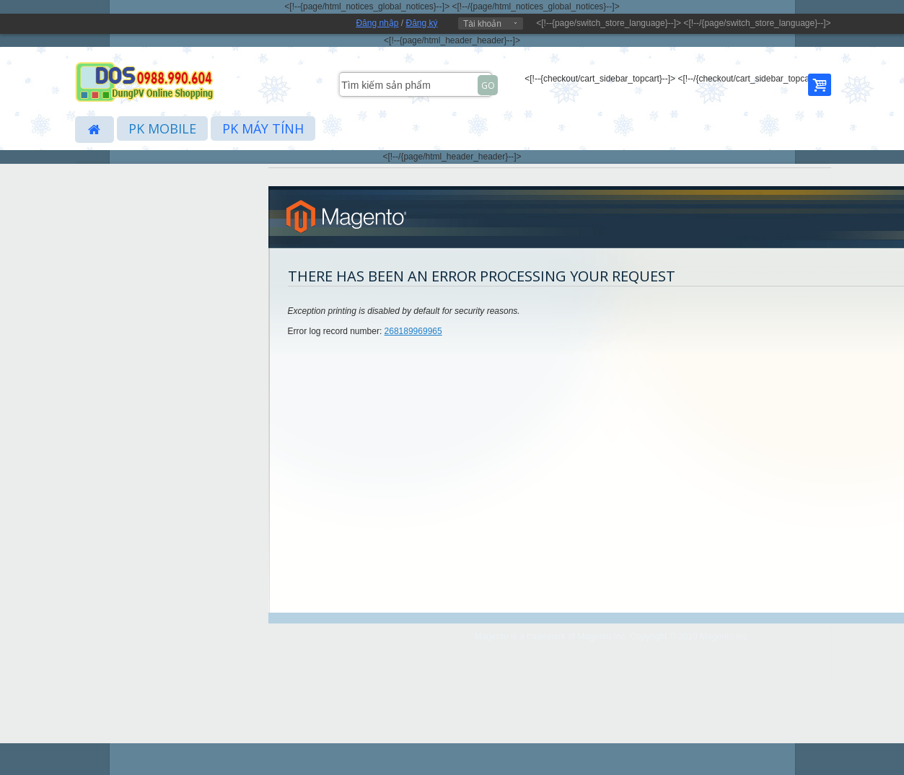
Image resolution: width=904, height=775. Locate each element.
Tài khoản (482, 24)
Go (488, 85)
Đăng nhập (377, 23)
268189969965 (413, 331)
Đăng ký (421, 23)
